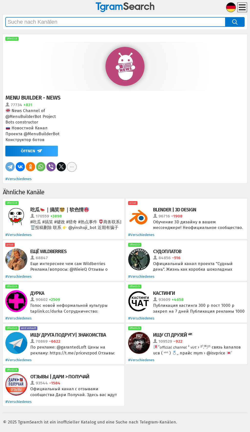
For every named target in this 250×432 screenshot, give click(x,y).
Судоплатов (167, 251)
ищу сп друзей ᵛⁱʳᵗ (172, 335)
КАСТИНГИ (164, 293)
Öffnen (28, 151)
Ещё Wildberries (48, 251)
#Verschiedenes (18, 179)
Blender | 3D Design (174, 210)
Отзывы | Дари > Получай (59, 377)
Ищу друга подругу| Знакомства (68, 335)
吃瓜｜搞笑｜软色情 (59, 210)
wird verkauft (28, 328)
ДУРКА (37, 293)
